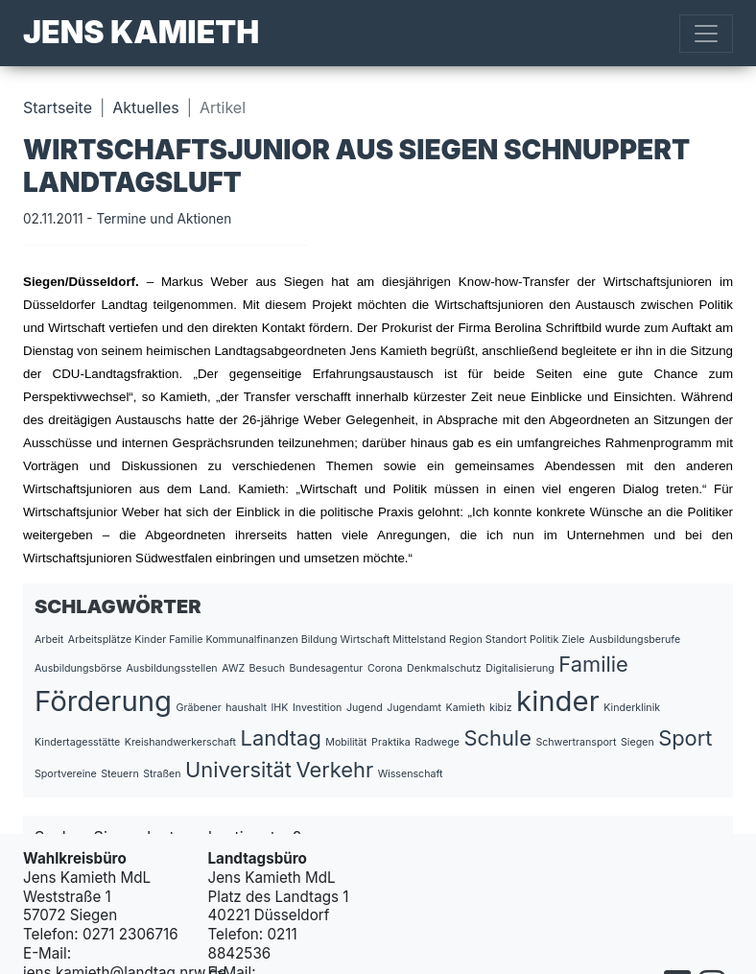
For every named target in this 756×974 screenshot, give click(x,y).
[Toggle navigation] (706, 33)
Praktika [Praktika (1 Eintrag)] (391, 742)
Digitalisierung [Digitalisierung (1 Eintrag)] (520, 668)
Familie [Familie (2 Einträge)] (592, 664)
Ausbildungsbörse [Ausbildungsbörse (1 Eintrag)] (78, 668)
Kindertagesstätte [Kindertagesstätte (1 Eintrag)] (77, 742)
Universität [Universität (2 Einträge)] (238, 769)
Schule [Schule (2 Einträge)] (497, 737)
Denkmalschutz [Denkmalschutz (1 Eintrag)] (444, 668)
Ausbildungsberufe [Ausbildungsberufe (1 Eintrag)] (634, 639)
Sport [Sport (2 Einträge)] (685, 737)
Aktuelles (145, 107)
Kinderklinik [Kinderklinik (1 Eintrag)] (631, 707)
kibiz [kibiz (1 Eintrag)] (500, 707)
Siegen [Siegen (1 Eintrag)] (637, 742)
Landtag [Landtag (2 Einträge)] (281, 737)
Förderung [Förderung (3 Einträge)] (103, 701)
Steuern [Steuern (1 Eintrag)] (119, 774)
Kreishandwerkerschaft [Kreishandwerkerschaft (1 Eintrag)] (180, 742)
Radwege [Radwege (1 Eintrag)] (437, 742)
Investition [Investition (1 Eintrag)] (317, 707)
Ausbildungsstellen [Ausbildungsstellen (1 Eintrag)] (172, 668)
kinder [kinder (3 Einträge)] (558, 701)
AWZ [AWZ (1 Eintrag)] (233, 668)
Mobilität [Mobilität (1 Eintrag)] (345, 742)
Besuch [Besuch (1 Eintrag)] (267, 668)
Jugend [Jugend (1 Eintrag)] (364, 707)
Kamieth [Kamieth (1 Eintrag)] (465, 707)
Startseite (57, 107)
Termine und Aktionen (163, 218)
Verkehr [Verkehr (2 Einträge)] (334, 769)
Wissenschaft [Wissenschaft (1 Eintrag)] (410, 774)
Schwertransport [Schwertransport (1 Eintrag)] (575, 742)
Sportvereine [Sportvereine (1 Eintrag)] (66, 774)
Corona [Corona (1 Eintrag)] (385, 668)
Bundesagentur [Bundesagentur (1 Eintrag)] (327, 668)
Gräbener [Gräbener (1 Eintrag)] (199, 707)
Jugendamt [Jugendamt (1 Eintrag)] (414, 707)
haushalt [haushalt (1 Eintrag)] (246, 707)
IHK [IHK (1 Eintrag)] (279, 707)
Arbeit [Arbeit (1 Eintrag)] (49, 639)
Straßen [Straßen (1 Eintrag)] (161, 774)
